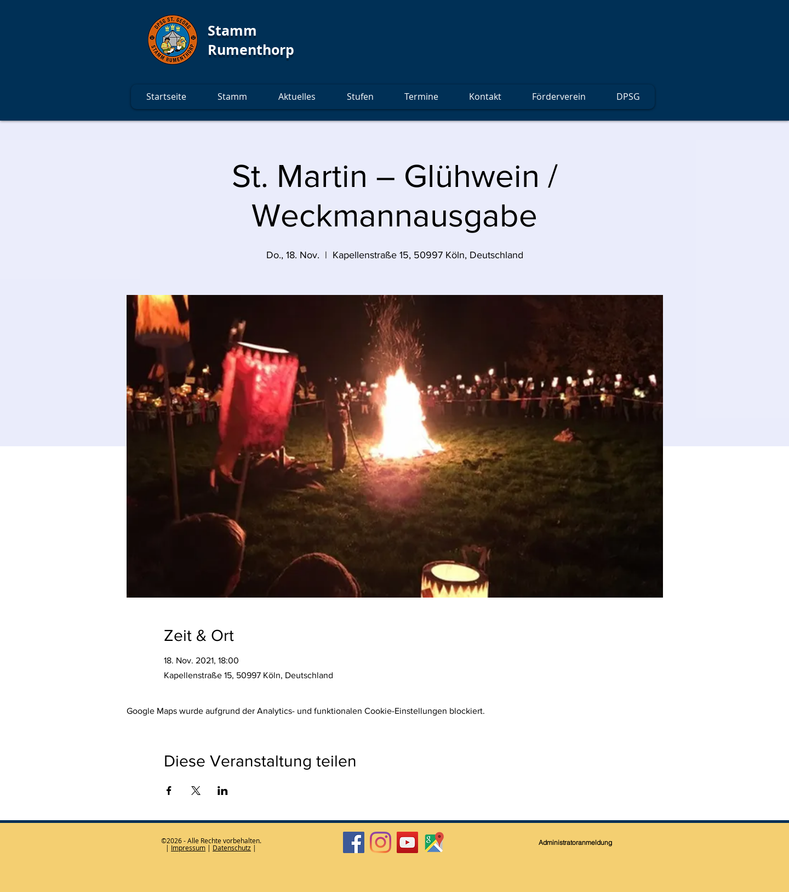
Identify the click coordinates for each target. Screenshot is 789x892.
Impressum (188, 847)
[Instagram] (380, 842)
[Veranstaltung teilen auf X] (196, 790)
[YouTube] (407, 842)
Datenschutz (232, 847)
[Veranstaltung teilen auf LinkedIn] (223, 790)
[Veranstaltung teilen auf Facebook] (169, 790)
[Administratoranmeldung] (575, 842)
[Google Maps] (434, 842)
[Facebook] (353, 842)
